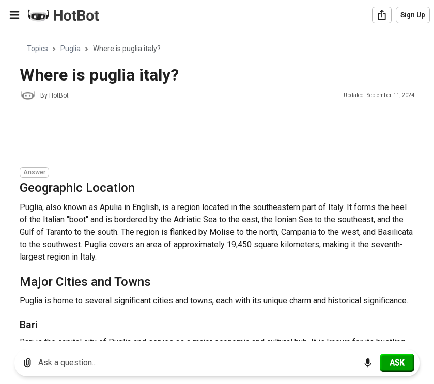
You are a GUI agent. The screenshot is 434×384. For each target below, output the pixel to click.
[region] (217, 186)
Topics (37, 48)
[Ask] (397, 362)
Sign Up (412, 15)
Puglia (70, 48)
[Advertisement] (208, 135)
